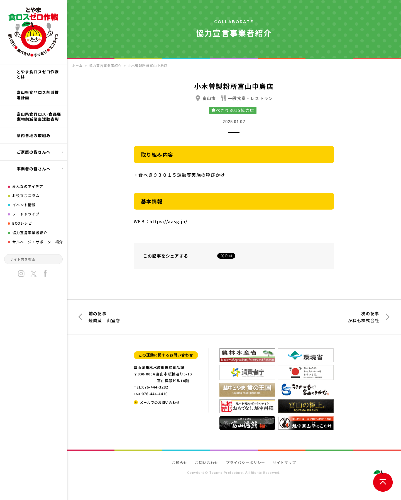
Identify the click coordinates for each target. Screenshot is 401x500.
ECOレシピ (22, 223)
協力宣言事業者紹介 (29, 232)
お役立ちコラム (26, 195)
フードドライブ (26, 214)
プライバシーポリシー (245, 462)
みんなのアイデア (27, 186)
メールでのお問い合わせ (160, 402)
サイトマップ (284, 462)
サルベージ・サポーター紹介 (37, 241)
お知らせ (179, 462)
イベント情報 (24, 204)
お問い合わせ (206, 462)
